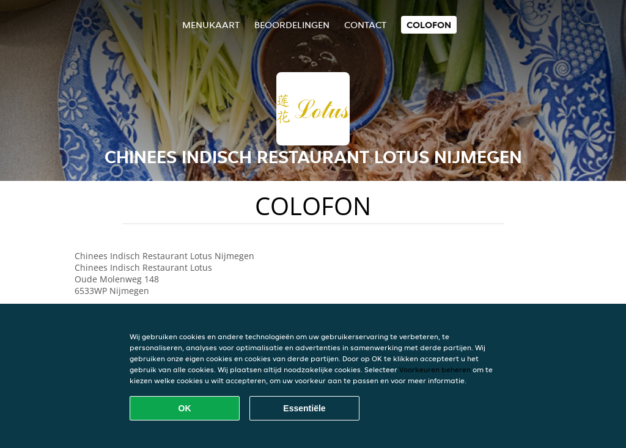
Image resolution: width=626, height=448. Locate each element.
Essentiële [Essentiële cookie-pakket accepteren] (304, 408)
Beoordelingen (292, 24)
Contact (365, 24)
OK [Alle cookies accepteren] (185, 408)
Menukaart (211, 24)
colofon (429, 24)
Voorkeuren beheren (435, 369)
